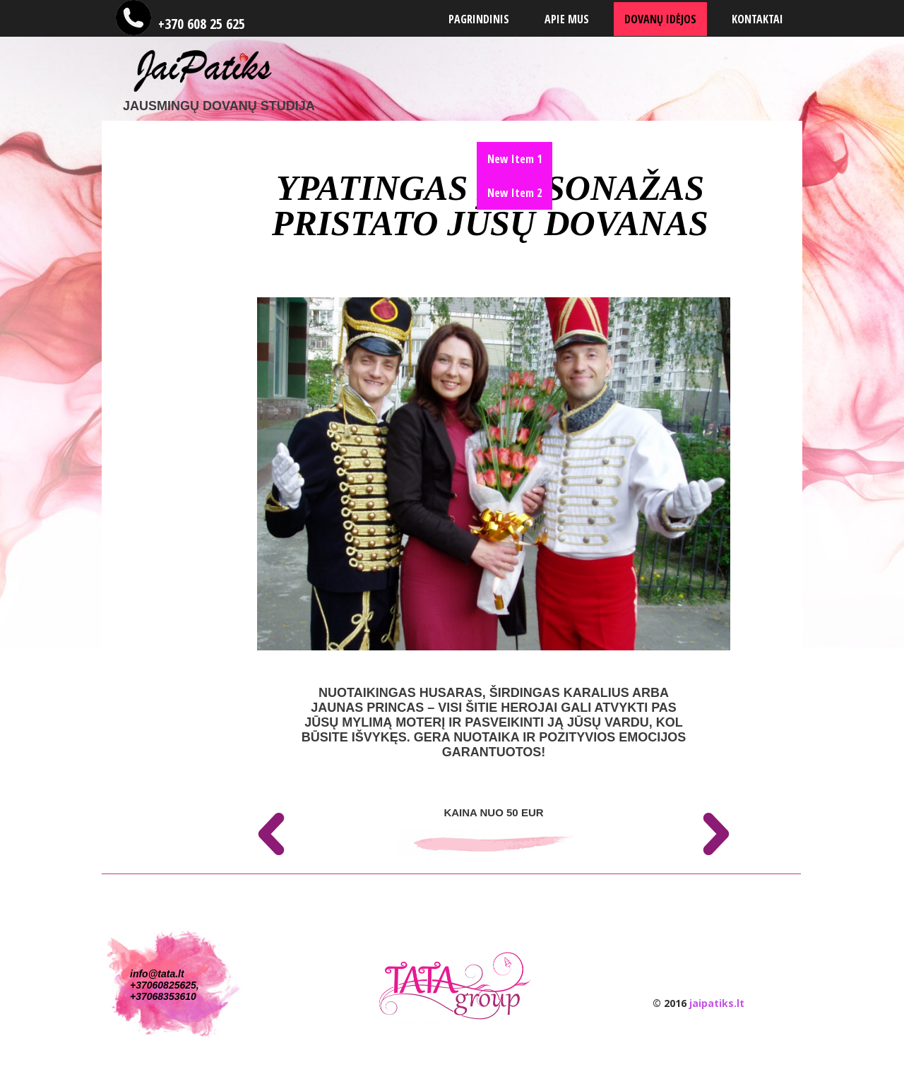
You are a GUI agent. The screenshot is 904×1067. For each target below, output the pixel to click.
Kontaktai (757, 19)
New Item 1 (514, 159)
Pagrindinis (478, 19)
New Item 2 (514, 193)
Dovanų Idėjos (660, 19)
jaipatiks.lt (716, 1003)
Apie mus (567, 19)
